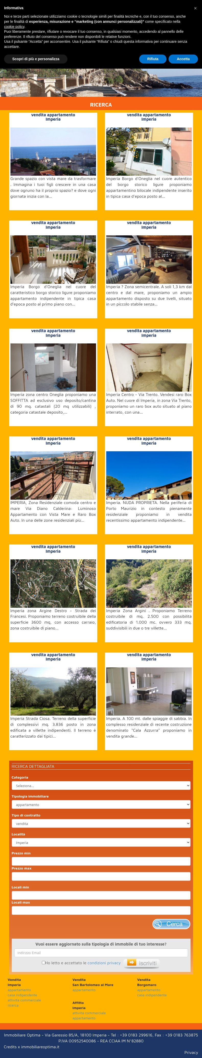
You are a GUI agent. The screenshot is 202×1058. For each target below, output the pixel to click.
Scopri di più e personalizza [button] (35, 59)
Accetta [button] (183, 59)
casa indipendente (22, 995)
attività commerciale (24, 1000)
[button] (195, 8)
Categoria (20, 777)
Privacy (191, 1052)
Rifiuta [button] (153, 59)
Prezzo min (21, 853)
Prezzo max (22, 868)
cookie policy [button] (14, 27)
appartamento (19, 990)
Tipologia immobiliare (30, 796)
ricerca (13, 1005)
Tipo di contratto (26, 815)
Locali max (21, 902)
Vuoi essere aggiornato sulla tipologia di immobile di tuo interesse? (101, 944)
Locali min (20, 887)
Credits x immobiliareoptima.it (31, 1046)
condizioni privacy (104, 962)
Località (18, 834)
